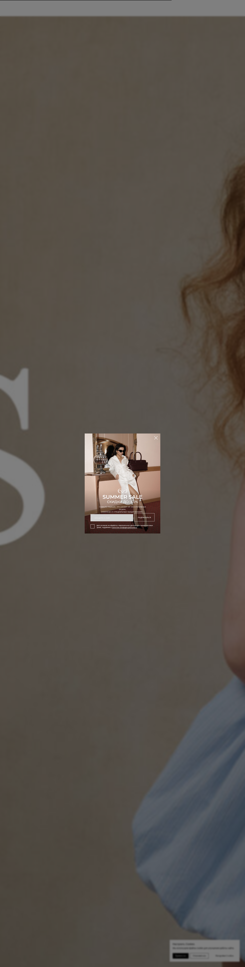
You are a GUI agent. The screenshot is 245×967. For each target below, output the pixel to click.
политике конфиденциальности (124, 527)
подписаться (144, 517)
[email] (111, 517)
